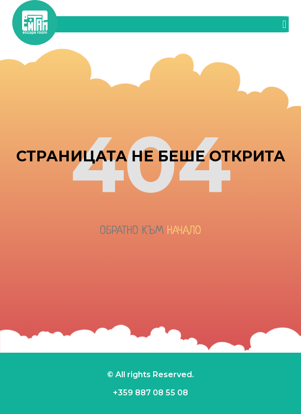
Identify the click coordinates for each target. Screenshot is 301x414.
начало (184, 231)
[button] (284, 24)
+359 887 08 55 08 (150, 392)
